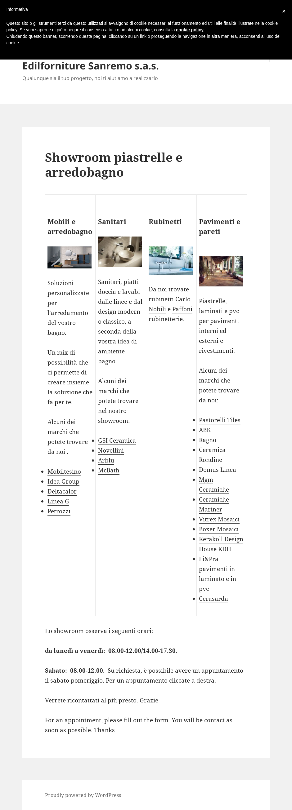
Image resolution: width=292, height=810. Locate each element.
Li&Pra (208, 559)
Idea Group (63, 481)
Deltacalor (62, 491)
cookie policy (190, 29)
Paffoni (182, 309)
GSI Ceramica (117, 440)
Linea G (58, 501)
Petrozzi (58, 511)
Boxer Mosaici (219, 529)
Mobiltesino (64, 471)
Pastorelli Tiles (219, 420)
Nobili (157, 309)
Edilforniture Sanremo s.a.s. (90, 65)
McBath (108, 470)
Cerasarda (213, 599)
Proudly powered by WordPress (83, 795)
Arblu (106, 460)
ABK (205, 430)
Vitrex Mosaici (219, 519)
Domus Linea (217, 470)
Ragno (207, 440)
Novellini (111, 450)
